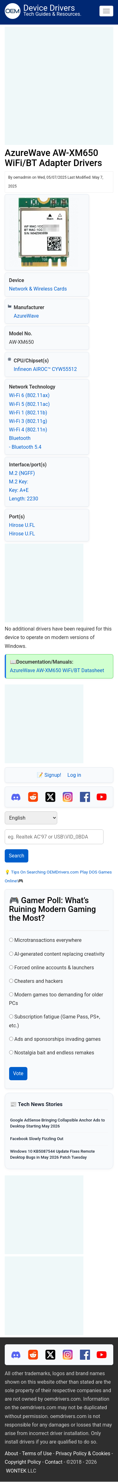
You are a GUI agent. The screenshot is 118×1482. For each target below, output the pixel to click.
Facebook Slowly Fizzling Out (36, 1138)
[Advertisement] (59, 86)
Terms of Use (37, 1453)
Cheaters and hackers (38, 981)
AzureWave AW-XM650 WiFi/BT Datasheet (57, 670)
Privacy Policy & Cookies (83, 1453)
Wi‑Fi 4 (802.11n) (28, 430)
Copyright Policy (23, 1462)
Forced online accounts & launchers (54, 968)
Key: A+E (19, 490)
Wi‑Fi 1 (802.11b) (28, 413)
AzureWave (26, 316)
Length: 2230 (23, 499)
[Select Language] (31, 817)
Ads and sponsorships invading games (57, 1039)
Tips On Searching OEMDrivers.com (44, 871)
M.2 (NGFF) (22, 473)
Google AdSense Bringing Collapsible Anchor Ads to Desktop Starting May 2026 (57, 1123)
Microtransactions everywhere (47, 940)
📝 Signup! (49, 775)
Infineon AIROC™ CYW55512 (45, 369)
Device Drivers (49, 8)
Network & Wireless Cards (38, 289)
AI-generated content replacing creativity (59, 954)
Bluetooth (20, 438)
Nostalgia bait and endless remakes (54, 1053)
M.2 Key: (18, 482)
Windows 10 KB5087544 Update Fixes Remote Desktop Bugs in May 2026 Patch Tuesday (52, 1154)
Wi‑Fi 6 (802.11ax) (29, 395)
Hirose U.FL (22, 525)
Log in (74, 775)
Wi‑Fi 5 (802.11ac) (29, 404)
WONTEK (16, 1471)
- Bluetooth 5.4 (25, 447)
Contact (54, 1462)
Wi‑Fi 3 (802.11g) (28, 421)
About (11, 1453)
